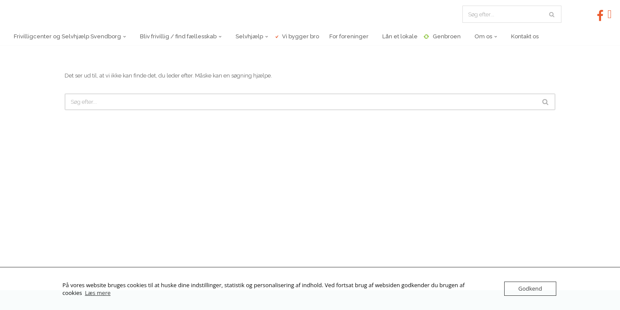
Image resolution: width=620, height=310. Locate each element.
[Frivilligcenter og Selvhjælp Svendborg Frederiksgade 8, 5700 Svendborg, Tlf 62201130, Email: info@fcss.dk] (49, 14)
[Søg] (502, 14)
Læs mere (98, 293)
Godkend (530, 288)
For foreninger (347, 36)
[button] (124, 36)
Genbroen (441, 36)
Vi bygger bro (296, 36)
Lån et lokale (396, 36)
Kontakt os (520, 36)
